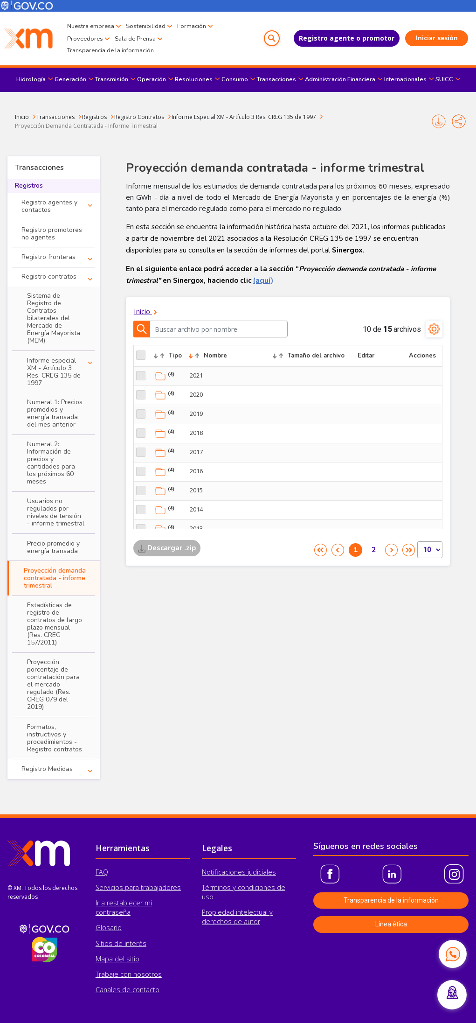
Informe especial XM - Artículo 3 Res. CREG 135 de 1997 (54, 371)
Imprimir (439, 121)
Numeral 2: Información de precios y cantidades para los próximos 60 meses (51, 463)
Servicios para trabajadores (138, 887)
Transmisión (111, 79)
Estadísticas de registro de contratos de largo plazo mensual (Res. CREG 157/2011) (54, 624)
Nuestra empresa (90, 26)
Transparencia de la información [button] (391, 900)
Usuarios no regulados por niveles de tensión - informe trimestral (55, 512)
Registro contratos (48, 276)
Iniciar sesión (437, 38)
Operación (151, 79)
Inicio (22, 117)
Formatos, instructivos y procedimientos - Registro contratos (54, 738)
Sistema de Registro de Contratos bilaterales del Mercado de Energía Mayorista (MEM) (53, 318)
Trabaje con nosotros (129, 974)
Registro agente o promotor (346, 38)
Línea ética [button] (391, 924)
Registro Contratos (139, 117)
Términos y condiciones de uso (243, 892)
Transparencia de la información (110, 50)
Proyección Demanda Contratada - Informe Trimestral (86, 126)
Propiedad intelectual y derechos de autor (237, 917)
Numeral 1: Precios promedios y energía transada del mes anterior (55, 413)
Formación (191, 26)
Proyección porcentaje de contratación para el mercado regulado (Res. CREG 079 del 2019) (53, 684)
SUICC (444, 79)
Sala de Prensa (135, 39)
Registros (94, 117)
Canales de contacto (127, 989)
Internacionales (405, 79)
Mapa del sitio (117, 958)
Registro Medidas (47, 768)
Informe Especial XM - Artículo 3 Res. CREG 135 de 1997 (244, 117)
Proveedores (85, 39)
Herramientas (123, 848)
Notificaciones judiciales (239, 872)
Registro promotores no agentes (51, 233)
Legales (217, 848)
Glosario (109, 927)
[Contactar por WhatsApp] (453, 954)
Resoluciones (194, 79)
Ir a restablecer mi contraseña (124, 907)
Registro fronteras (48, 256)
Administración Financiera (340, 79)
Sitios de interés (121, 943)
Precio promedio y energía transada (53, 547)
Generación (70, 79)
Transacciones (276, 79)
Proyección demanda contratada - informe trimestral (55, 578)
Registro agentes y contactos (49, 206)
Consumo (234, 79)
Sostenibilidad (146, 26)
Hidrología (31, 79)
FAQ (102, 872)
